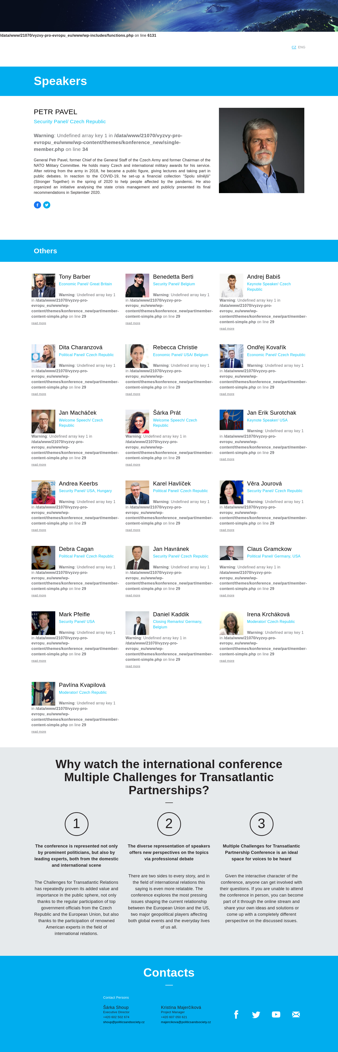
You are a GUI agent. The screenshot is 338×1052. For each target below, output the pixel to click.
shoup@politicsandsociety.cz (124, 1022)
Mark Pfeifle (74, 614)
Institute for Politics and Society (207, 47)
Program (141, 56)
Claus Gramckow (269, 549)
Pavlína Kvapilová (82, 685)
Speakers (163, 56)
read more (39, 323)
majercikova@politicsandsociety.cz (186, 1022)
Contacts (271, 56)
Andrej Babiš (263, 276)
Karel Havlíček (172, 483)
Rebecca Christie (175, 347)
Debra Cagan (76, 549)
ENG (302, 47)
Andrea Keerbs (78, 483)
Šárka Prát (167, 412)
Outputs (186, 56)
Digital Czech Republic (265, 47)
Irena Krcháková (268, 614)
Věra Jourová (264, 483)
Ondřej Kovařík (266, 347)
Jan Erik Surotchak (271, 412)
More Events (212, 56)
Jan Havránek (171, 549)
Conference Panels (109, 56)
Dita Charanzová (81, 347)
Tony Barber (75, 276)
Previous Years (243, 56)
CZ (294, 47)
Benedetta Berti (173, 276)
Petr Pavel (56, 112)
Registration (296, 56)
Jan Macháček (78, 412)
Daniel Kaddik (171, 614)
